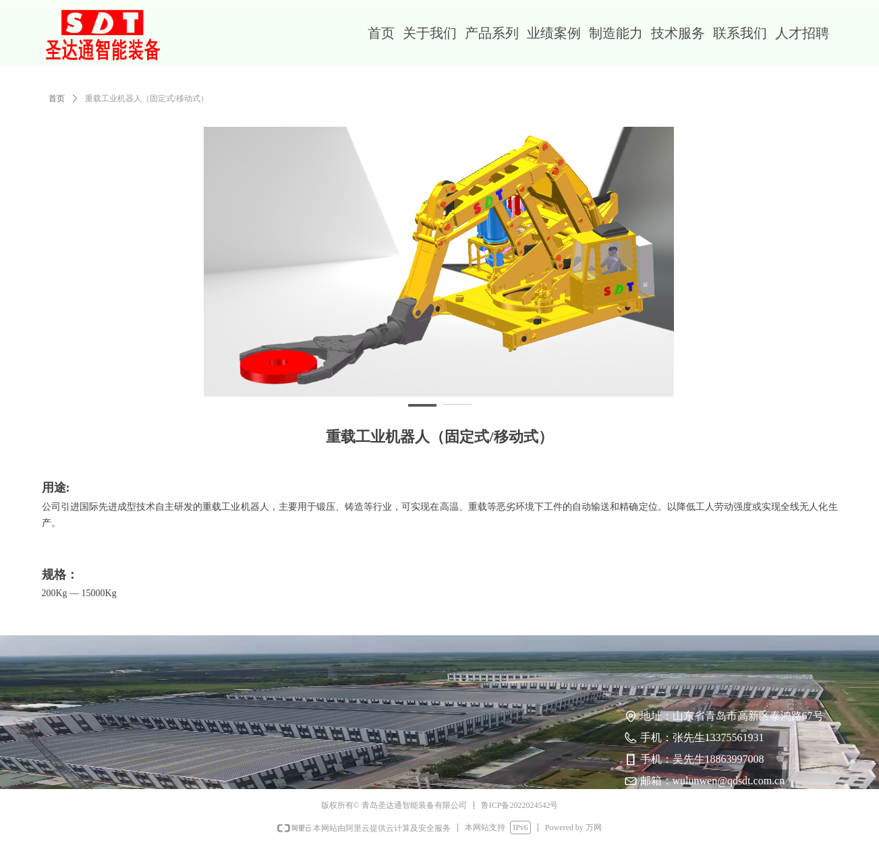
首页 (57, 98)
